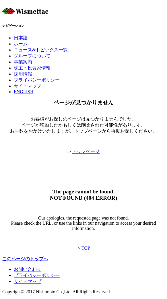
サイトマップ (27, 281)
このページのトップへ (25, 258)
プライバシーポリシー (37, 275)
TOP (85, 248)
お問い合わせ (27, 269)
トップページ (86, 151)
